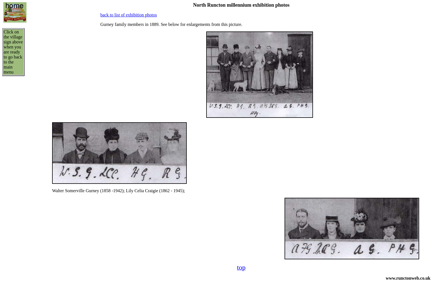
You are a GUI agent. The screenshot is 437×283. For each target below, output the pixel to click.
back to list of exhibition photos (128, 15)
